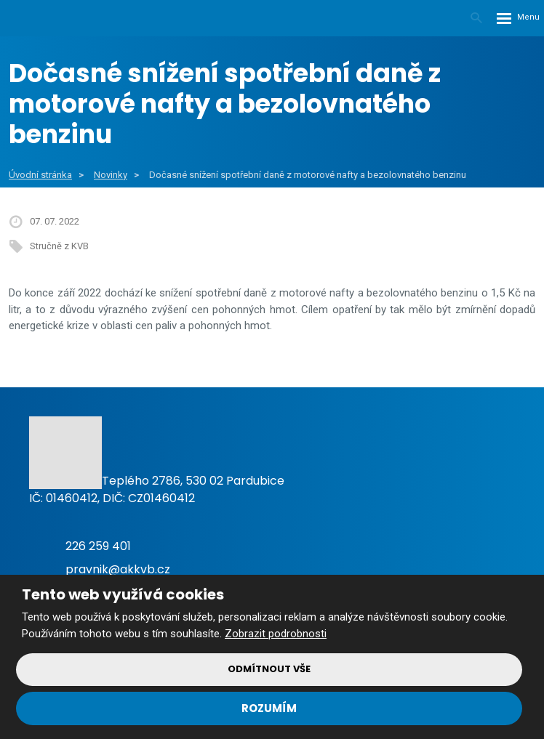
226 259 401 (98, 546)
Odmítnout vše (269, 669)
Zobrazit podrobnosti (276, 633)
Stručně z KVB (59, 246)
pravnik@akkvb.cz (117, 569)
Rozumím (269, 708)
